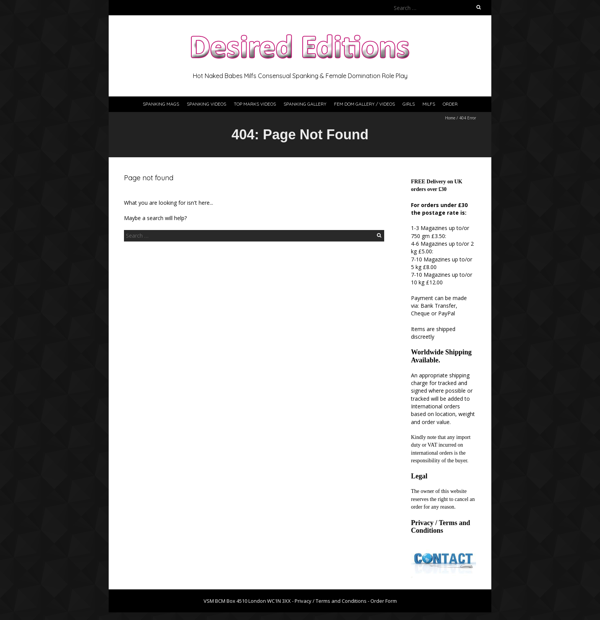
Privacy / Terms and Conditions (440, 526)
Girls (409, 104)
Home (450, 118)
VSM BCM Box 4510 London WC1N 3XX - (249, 600)
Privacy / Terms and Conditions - (332, 600)
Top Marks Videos (255, 104)
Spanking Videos (206, 104)
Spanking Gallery (305, 104)
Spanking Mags (161, 104)
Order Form (383, 600)
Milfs (428, 104)
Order (450, 104)
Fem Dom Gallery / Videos (364, 104)
